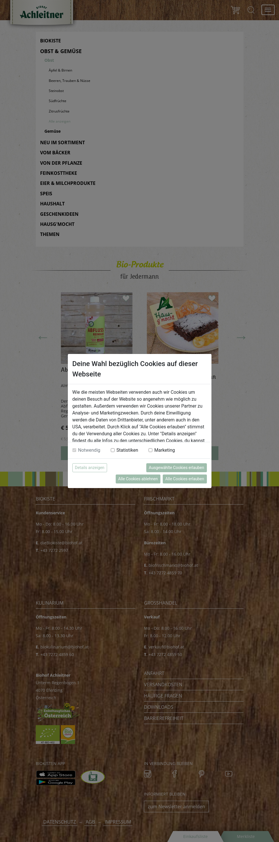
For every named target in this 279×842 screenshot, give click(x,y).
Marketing (164, 450)
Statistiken (127, 450)
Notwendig (89, 450)
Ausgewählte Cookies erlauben (176, 467)
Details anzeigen (89, 467)
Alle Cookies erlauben (184, 479)
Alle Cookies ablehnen (138, 479)
